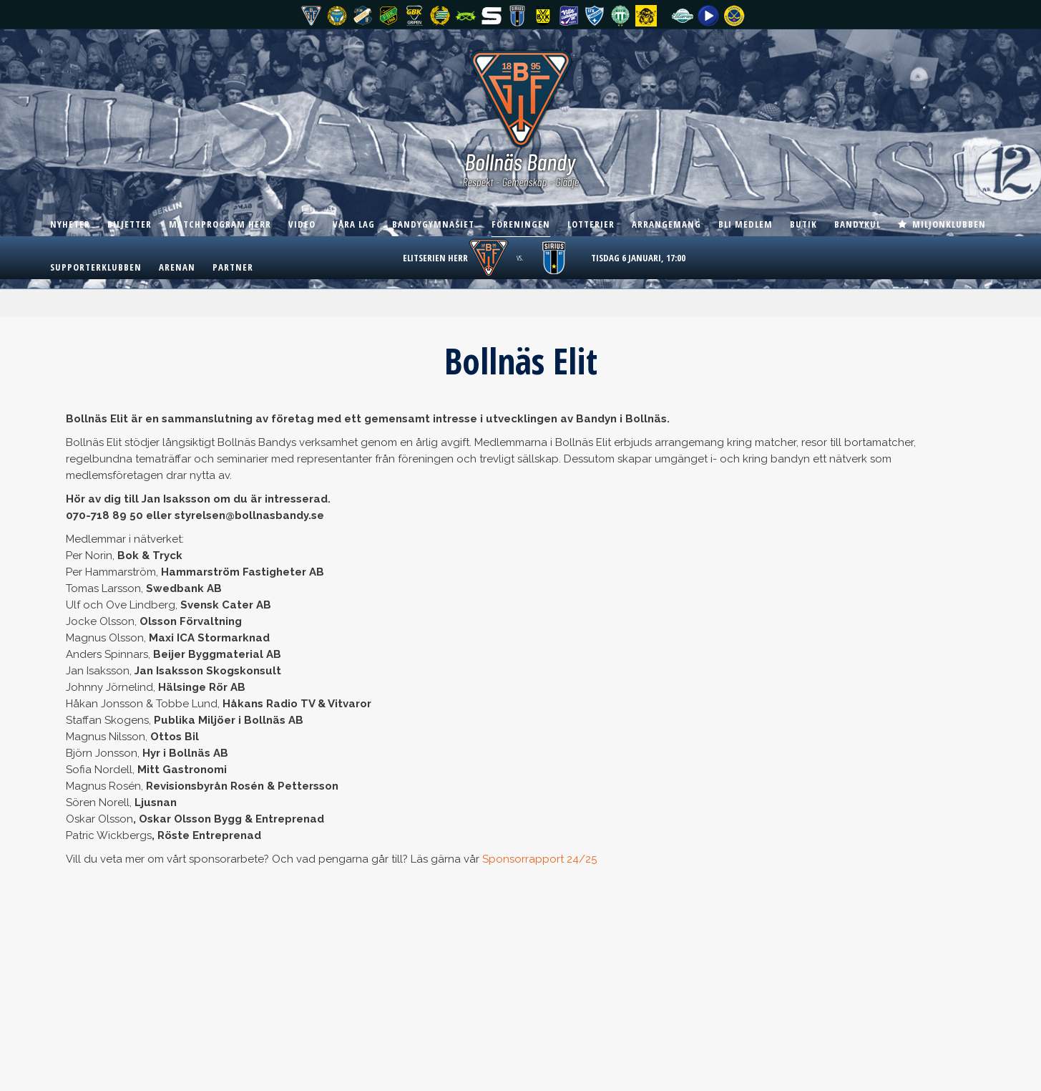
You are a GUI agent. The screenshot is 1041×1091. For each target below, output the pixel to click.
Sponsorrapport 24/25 (539, 859)
